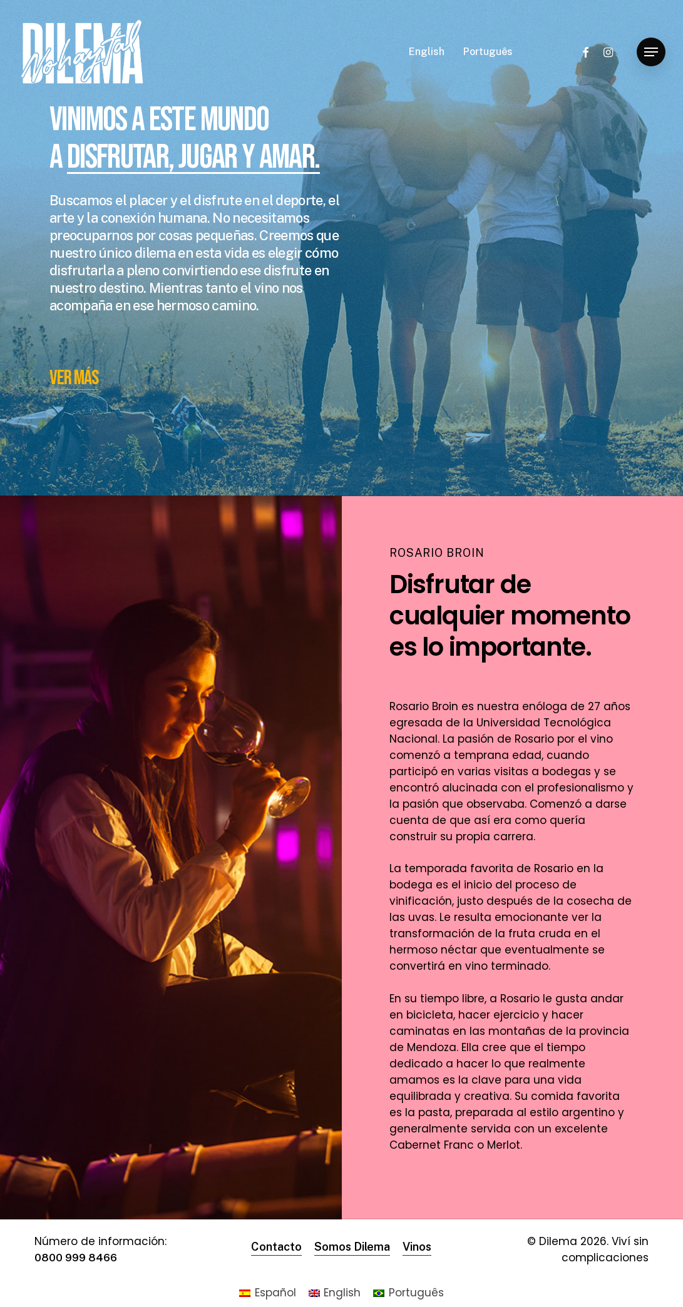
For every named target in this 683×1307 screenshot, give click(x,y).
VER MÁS (73, 378)
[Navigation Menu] (651, 52)
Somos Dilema (352, 1246)
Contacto (276, 1246)
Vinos (417, 1246)
